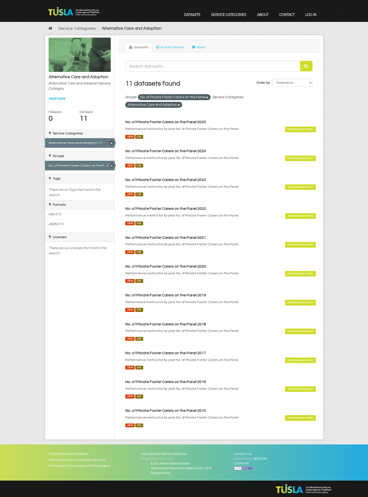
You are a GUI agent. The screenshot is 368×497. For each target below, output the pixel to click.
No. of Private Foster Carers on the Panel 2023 (165, 180)
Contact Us (243, 454)
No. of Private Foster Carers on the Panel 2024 (165, 151)
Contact (286, 15)
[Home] (50, 28)
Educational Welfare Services (164, 454)
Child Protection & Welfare (68, 454)
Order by (263, 82)
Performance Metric (300, 129)
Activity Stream (170, 47)
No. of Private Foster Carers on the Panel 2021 (165, 238)
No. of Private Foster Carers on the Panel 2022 (165, 209)
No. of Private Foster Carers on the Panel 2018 (165, 324)
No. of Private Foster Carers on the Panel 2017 (165, 353)
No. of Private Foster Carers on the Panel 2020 (165, 266)
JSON (130, 136)
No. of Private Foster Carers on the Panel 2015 (165, 411)
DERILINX (260, 458)
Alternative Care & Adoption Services (76, 460)
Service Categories (228, 15)
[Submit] (306, 66)
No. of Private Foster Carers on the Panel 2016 (165, 382)
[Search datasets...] (212, 66)
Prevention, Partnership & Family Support (79, 465)
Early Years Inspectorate (170, 463)
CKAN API (241, 463)
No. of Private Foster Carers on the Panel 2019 (165, 295)
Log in (310, 15)
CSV (139, 136)
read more (57, 98)
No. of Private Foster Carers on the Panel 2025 (165, 122)
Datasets (192, 15)
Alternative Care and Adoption (131, 28)
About (262, 15)
